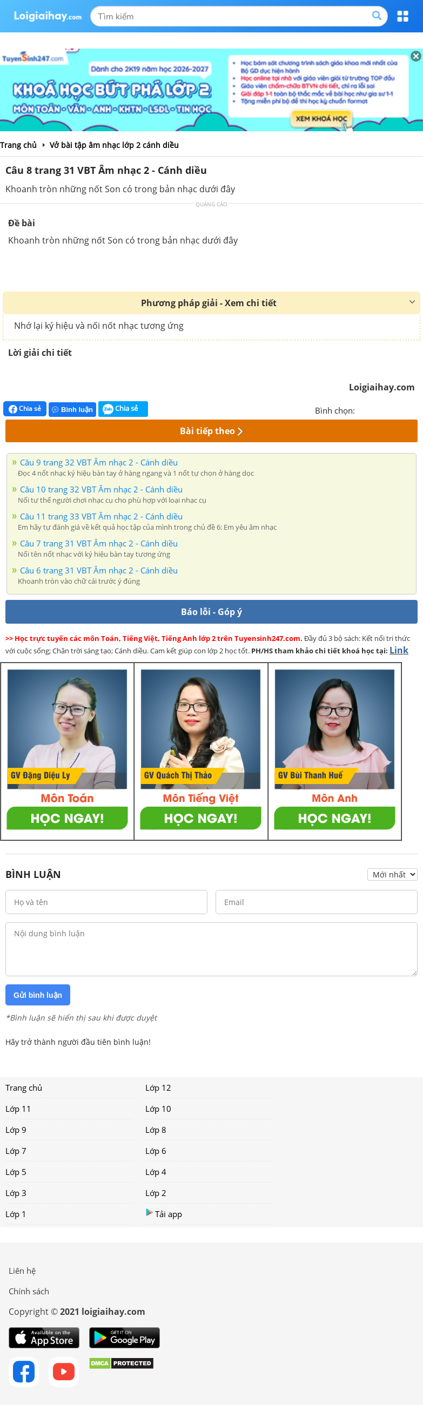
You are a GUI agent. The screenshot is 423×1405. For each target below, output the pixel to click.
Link (399, 650)
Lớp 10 (158, 1108)
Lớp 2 (155, 1192)
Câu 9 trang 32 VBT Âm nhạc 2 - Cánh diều (99, 462)
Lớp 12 (158, 1087)
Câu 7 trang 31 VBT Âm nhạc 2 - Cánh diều (99, 543)
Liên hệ (22, 1270)
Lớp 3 (15, 1192)
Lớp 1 (15, 1213)
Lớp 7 (15, 1150)
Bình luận (72, 410)
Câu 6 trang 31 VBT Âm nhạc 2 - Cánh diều (99, 570)
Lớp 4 (155, 1171)
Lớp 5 (15, 1171)
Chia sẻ (25, 409)
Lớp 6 (155, 1150)
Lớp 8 (155, 1129)
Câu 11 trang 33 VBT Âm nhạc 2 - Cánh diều (101, 516)
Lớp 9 (15, 1129)
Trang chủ (23, 1087)
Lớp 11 (18, 1108)
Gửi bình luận (38, 995)
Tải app (163, 1213)
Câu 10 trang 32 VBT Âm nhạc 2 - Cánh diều (101, 489)
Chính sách (29, 1291)
